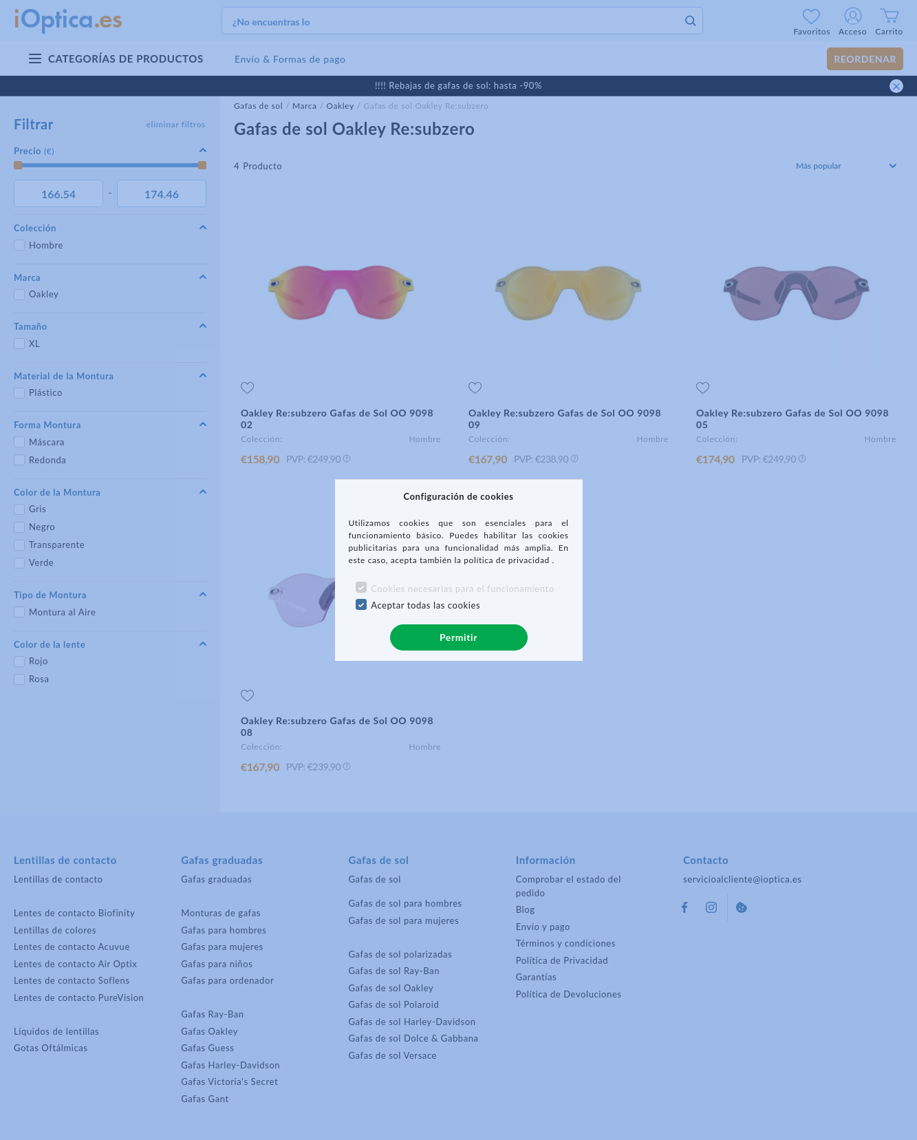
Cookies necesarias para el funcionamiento (462, 588)
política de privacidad (508, 560)
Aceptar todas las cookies (425, 605)
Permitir (458, 637)
